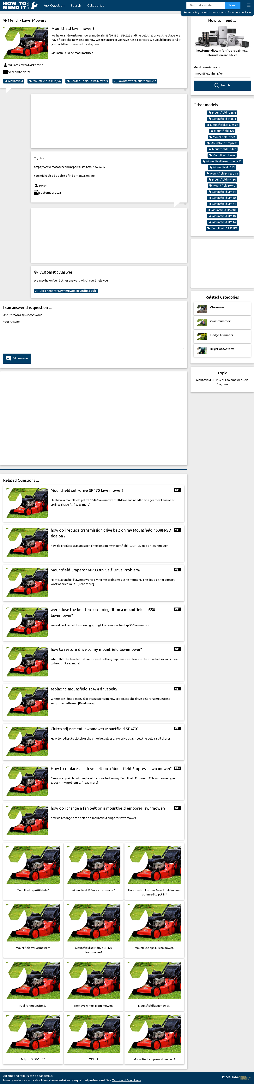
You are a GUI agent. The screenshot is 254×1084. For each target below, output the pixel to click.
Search (76, 5)
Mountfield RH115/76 (45, 81)
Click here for (65, 291)
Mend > (12, 20)
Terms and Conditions (126, 1080)
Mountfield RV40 (222, 185)
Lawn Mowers (34, 20)
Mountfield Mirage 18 (222, 173)
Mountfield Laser (222, 155)
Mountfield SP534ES (222, 228)
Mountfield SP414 (222, 192)
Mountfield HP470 (222, 149)
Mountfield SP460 (222, 198)
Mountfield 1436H (222, 119)
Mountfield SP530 (222, 216)
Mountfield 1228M (222, 112)
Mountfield (14, 81)
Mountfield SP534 (222, 222)
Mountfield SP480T (222, 210)
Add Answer (17, 358)
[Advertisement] (109, 121)
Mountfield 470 (222, 131)
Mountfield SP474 (222, 204)
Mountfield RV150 (222, 179)
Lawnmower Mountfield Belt (135, 81)
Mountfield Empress (222, 143)
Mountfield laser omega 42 (222, 161)
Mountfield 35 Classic (222, 125)
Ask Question (54, 5)
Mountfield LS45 (222, 167)
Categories (95, 5)
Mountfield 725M (222, 137)
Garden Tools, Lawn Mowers (87, 81)
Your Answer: (12, 321)
